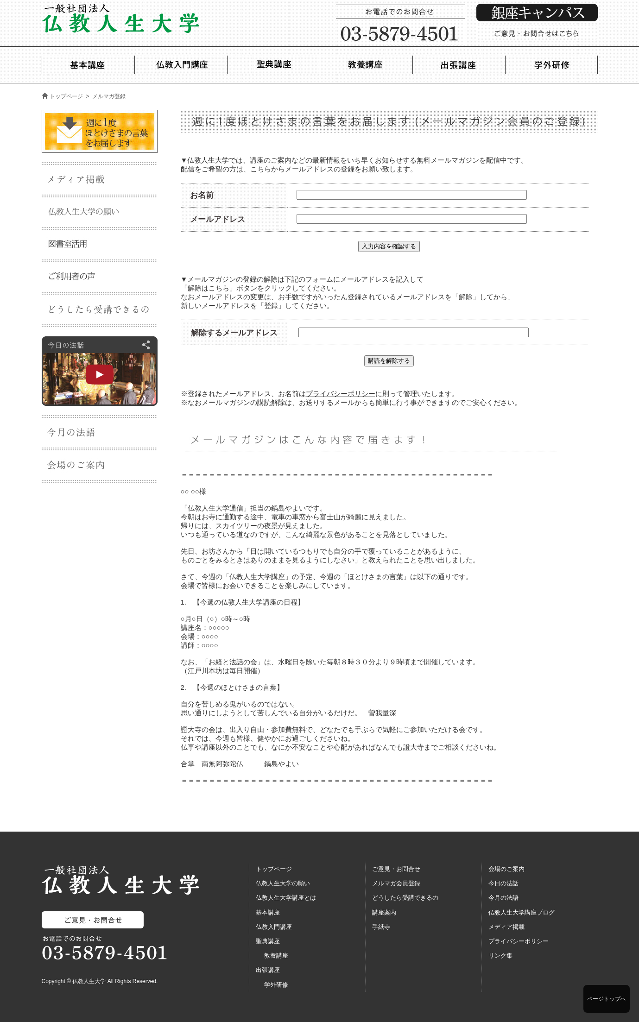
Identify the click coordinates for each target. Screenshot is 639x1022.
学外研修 (276, 984)
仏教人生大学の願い (283, 883)
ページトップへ (606, 999)
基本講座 (268, 912)
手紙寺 (381, 926)
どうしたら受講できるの (405, 897)
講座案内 (384, 912)
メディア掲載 (506, 926)
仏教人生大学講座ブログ (521, 912)
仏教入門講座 (274, 926)
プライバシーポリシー (340, 393)
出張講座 (268, 969)
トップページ (66, 96)
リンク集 (500, 955)
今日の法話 (503, 883)
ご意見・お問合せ (396, 868)
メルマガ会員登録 (396, 883)
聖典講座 (268, 941)
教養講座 (276, 955)
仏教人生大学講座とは (286, 897)
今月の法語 (503, 897)
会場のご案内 (506, 868)
